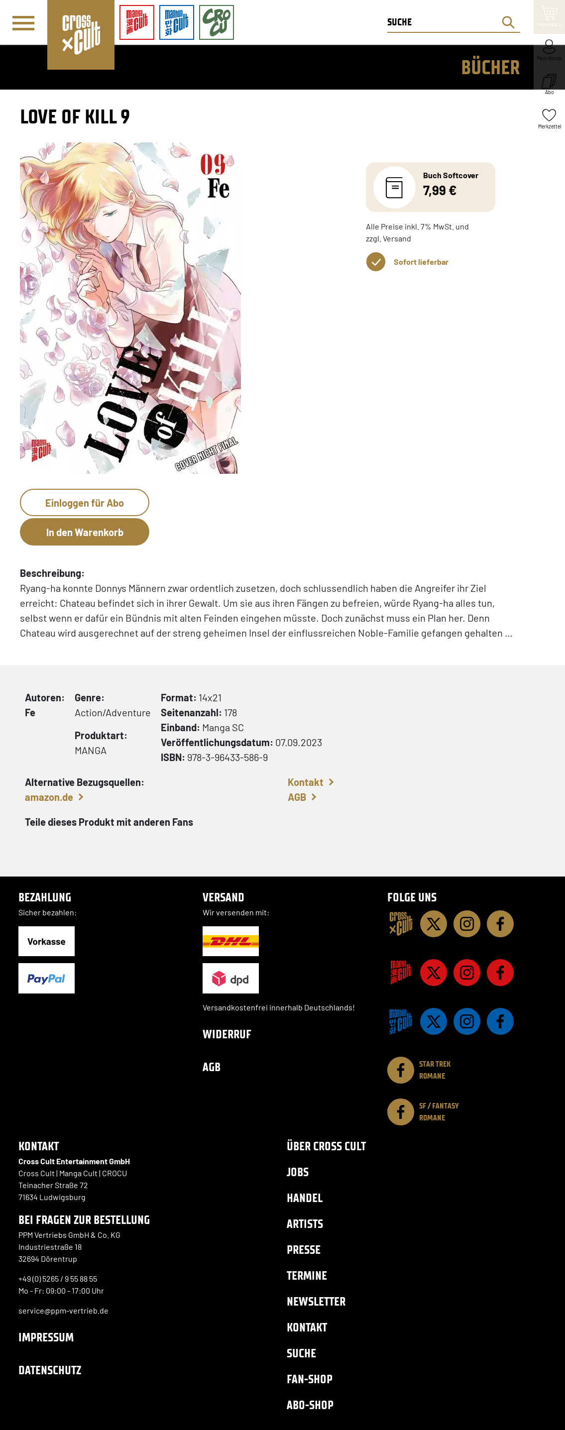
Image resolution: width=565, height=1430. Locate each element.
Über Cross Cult (326, 1146)
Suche (301, 1353)
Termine (307, 1275)
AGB (297, 797)
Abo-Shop (310, 1405)
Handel (305, 1198)
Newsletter (316, 1301)
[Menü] (23, 23)
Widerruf (227, 1034)
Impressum (46, 1337)
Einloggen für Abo (84, 503)
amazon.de (49, 797)
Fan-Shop (310, 1379)
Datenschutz (49, 1370)
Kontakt (306, 782)
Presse (304, 1249)
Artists (305, 1223)
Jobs (298, 1172)
